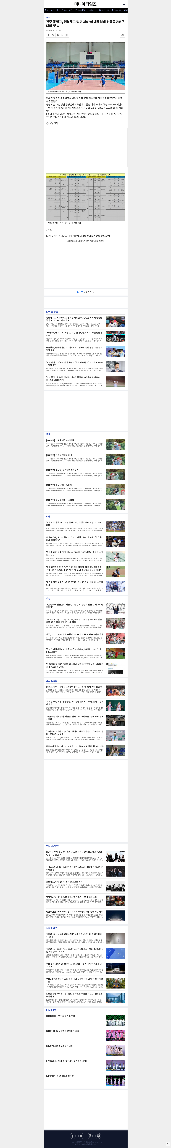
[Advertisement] (85, 147)
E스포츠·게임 (80, 10)
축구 (58, 10)
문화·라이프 (116, 10)
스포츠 (64, 10)
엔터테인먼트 (103, 10)
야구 (52, 10)
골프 (46, 10)
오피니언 (91, 10)
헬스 (70, 10)
